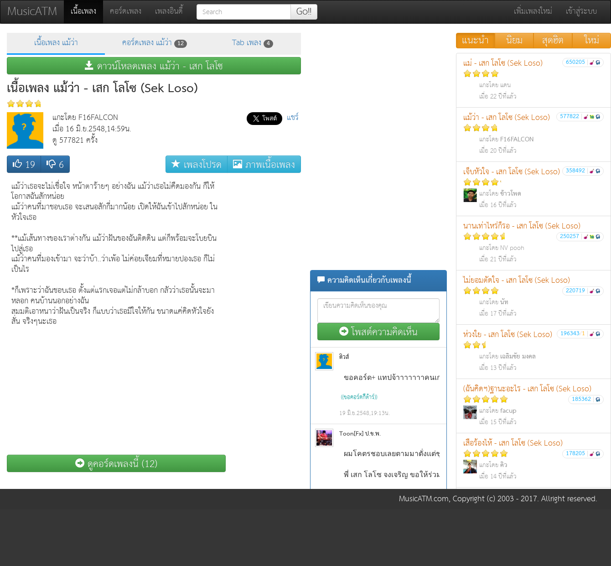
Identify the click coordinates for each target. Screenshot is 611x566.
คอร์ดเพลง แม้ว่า (154, 43)
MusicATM (32, 11)
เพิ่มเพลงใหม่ (533, 12)
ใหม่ (592, 40)
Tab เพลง (252, 43)
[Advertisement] (264, 314)
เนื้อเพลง (87, 11)
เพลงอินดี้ (169, 12)
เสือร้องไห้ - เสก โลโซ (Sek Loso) (533, 459)
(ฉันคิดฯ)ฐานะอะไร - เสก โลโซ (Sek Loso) (533, 405)
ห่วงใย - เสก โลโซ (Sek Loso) (533, 351)
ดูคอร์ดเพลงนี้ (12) (116, 463)
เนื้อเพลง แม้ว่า (56, 43)
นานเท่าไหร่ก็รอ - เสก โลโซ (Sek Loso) (533, 242)
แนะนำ (475, 40)
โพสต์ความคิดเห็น (378, 331)
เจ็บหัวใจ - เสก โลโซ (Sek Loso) (533, 188)
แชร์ (293, 118)
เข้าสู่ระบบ (581, 12)
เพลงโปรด (196, 164)
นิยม (514, 40)
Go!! (303, 12)
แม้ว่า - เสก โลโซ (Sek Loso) (533, 134)
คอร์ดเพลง (125, 12)
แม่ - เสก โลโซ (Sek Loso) (533, 80)
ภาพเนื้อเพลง (264, 164)
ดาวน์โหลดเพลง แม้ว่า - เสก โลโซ (154, 65)
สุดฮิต (553, 40)
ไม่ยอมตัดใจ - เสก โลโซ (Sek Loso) (533, 297)
